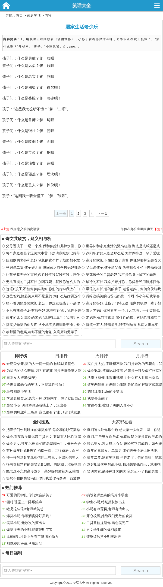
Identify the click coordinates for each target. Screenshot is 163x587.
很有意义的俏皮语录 (25, 229)
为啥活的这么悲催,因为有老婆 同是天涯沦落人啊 (43, 371)
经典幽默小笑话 (18, 391)
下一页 (102, 213)
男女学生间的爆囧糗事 (103, 530)
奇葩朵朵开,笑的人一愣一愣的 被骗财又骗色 (40, 364)
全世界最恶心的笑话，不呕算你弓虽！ (36, 384)
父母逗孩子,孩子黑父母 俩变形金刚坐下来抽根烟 (123, 267)
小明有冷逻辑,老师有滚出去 (107, 509)
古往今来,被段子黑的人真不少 (110, 405)
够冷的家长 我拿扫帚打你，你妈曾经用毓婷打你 (123, 282)
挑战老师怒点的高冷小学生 (107, 495)
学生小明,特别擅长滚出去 (105, 502)
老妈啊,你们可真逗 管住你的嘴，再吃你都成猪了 (123, 317)
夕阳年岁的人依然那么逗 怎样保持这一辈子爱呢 (123, 253)
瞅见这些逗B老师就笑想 (25, 509)
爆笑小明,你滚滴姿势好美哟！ (29, 516)
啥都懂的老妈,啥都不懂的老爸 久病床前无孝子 (41, 332)
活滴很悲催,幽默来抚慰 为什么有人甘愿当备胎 (123, 377)
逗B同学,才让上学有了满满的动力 (32, 537)
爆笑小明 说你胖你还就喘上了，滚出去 (36, 405)
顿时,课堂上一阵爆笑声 (24, 502)
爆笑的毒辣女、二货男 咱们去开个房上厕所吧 (122, 450)
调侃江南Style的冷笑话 (105, 391)
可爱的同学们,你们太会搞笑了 (29, 495)
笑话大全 (81, 5)
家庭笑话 (34, 15)
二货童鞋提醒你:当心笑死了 (107, 523)
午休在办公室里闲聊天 (137, 229)
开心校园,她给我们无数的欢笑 (109, 516)
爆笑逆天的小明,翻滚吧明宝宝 (29, 530)
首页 (19, 15)
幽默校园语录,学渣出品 (24, 543)
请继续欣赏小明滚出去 (103, 537)
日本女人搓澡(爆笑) (21, 377)
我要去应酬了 (97, 398)
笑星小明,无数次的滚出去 (26, 523)
